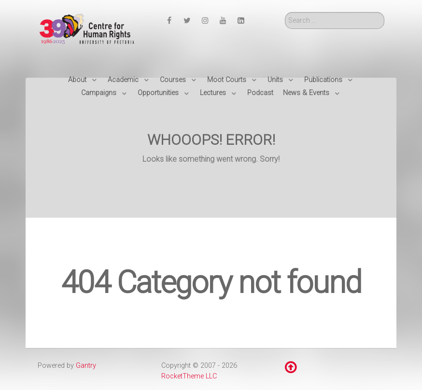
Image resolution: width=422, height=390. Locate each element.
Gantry (86, 366)
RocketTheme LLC (189, 376)
